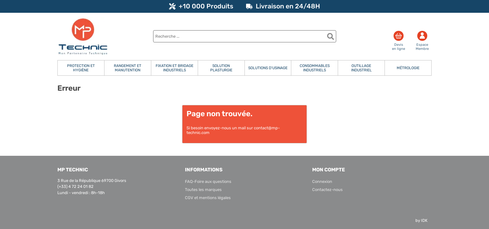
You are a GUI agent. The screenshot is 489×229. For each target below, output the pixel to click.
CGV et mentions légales (208, 197)
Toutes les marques (203, 189)
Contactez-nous (327, 189)
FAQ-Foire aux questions (208, 181)
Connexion (322, 181)
